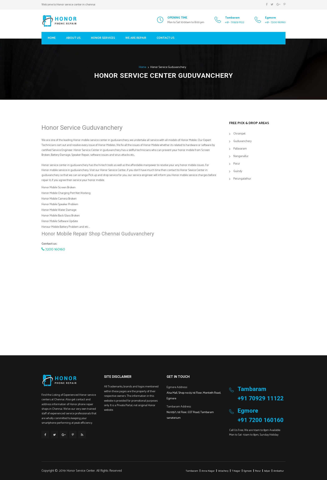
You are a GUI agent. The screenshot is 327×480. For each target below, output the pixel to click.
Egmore (248, 471)
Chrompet (239, 133)
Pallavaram (240, 148)
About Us (73, 38)
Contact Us (165, 38)
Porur (236, 163)
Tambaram (192, 471)
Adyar (267, 471)
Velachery (223, 471)
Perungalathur (242, 178)
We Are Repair (135, 38)
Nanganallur (241, 156)
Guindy (237, 171)
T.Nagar (236, 471)
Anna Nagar (208, 471)
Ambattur (278, 471)
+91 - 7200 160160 (275, 22)
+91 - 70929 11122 (234, 22)
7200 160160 (53, 249)
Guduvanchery (242, 141)
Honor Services (103, 38)
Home (52, 38)
